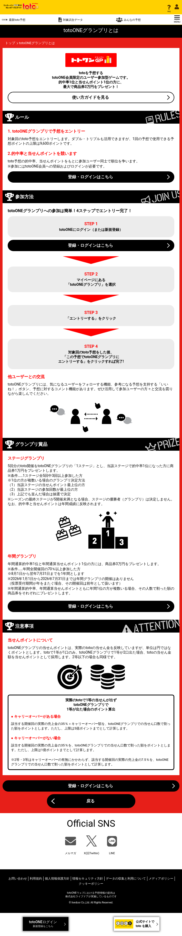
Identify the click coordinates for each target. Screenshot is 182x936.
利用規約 (36, 878)
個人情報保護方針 (57, 878)
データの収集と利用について (126, 878)
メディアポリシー (161, 878)
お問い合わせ (17, 878)
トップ (10, 43)
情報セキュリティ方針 (87, 878)
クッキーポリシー (91, 883)
